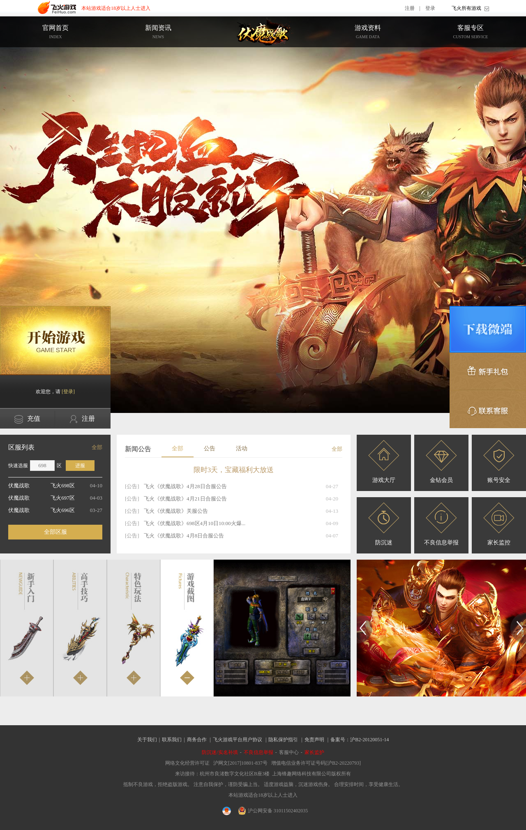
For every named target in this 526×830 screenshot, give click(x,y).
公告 (209, 448)
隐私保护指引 (283, 739)
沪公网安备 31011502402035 (273, 811)
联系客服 (488, 409)
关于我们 (147, 739)
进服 (80, 465)
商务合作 (197, 739)
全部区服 (55, 532)
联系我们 (172, 739)
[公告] (132, 486)
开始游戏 (55, 340)
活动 (241, 448)
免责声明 (314, 739)
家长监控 (498, 524)
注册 (410, 8)
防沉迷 (383, 524)
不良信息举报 (441, 524)
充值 (27, 419)
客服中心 (289, 752)
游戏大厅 (383, 461)
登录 (430, 8)
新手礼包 (488, 371)
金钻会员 (441, 461)
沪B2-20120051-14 (369, 739)
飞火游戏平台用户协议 (237, 739)
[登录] (68, 391)
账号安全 (498, 461)
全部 (97, 447)
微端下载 (488, 329)
